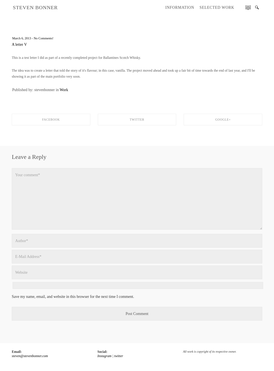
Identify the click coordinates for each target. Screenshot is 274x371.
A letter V (19, 44)
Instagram (104, 356)
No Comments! (43, 38)
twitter (118, 356)
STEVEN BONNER (35, 7)
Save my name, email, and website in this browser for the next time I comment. (73, 296)
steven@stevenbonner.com (30, 356)
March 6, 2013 (21, 38)
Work (64, 90)
